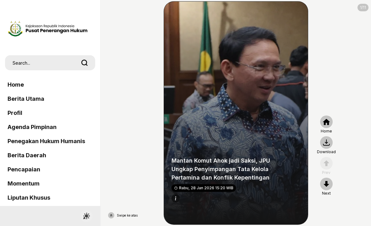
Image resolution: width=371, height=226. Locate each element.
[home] (326, 125)
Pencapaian (24, 169)
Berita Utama (26, 98)
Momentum (24, 183)
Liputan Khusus (29, 197)
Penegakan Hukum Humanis (46, 141)
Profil (15, 113)
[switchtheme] (86, 216)
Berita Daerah (27, 155)
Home (16, 84)
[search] (84, 62)
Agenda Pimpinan (32, 127)
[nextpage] (326, 145)
